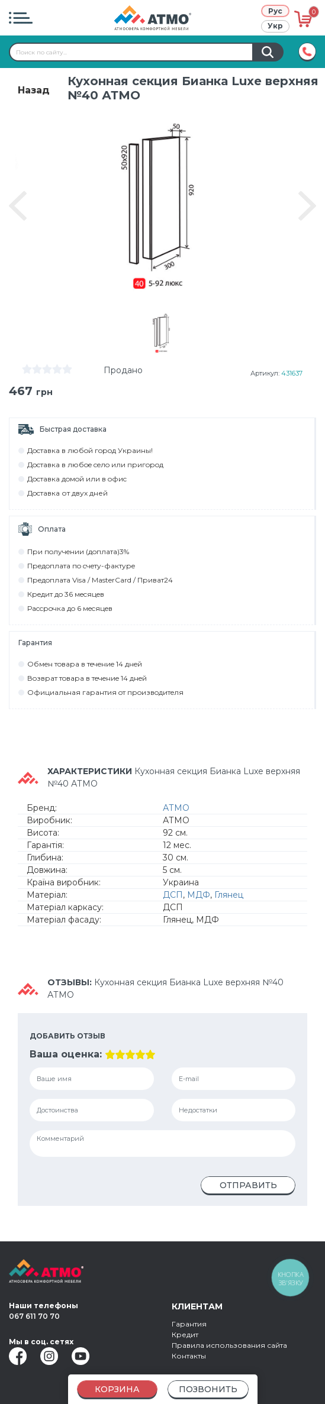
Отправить (248, 1185)
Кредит (185, 1334)
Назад (34, 90)
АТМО (176, 808)
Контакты (189, 1355)
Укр (275, 25)
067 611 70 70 (34, 1316)
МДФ (198, 894)
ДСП (173, 894)
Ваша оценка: (66, 1054)
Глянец (228, 894)
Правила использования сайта (229, 1345)
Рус (275, 11)
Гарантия (189, 1323)
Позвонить (208, 1389)
